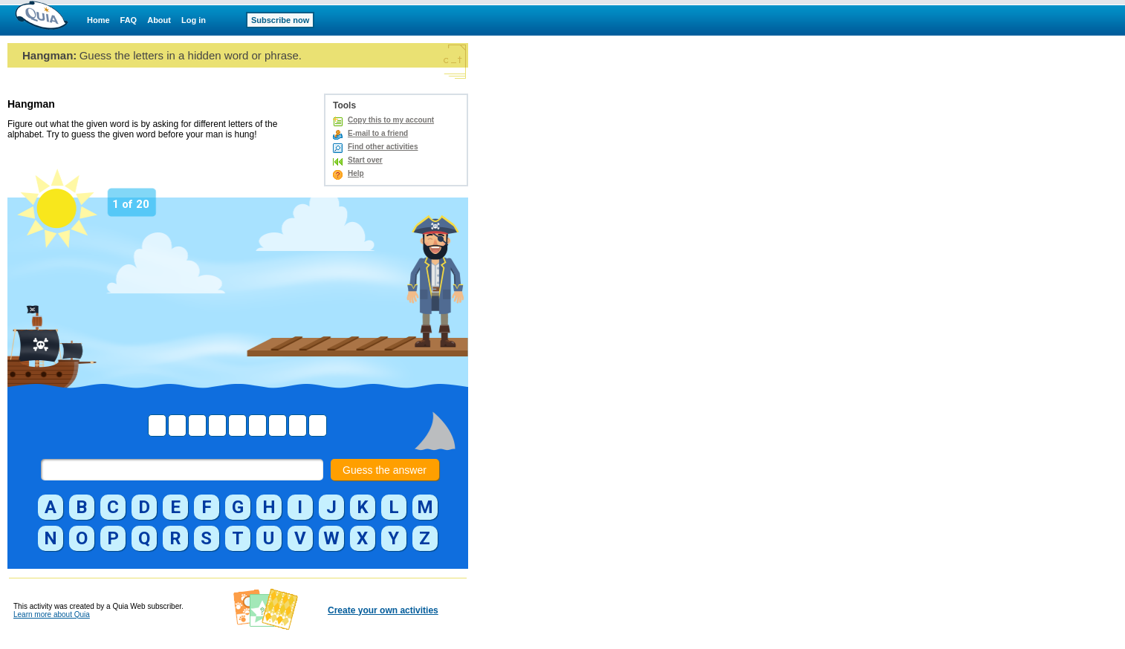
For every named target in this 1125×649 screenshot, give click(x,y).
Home (98, 20)
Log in (193, 20)
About (159, 20)
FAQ (128, 20)
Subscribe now (280, 20)
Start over (365, 160)
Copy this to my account (391, 120)
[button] (50, 507)
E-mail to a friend (378, 133)
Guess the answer (385, 470)
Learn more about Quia (51, 614)
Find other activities (383, 147)
